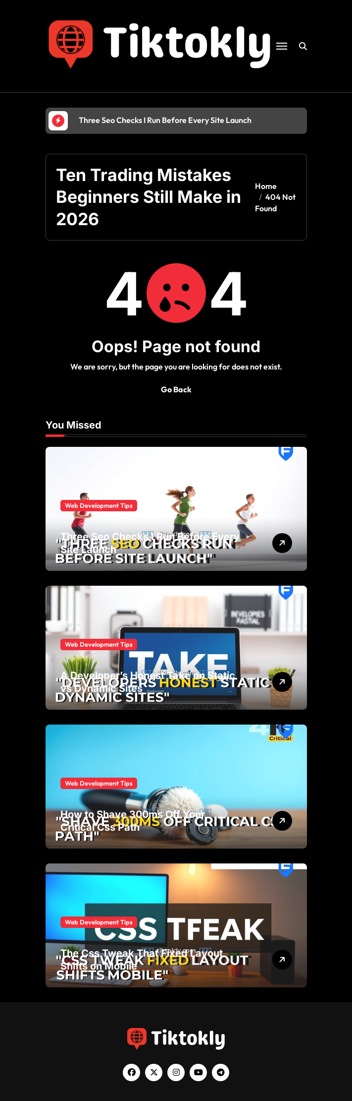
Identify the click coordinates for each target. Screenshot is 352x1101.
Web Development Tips (99, 505)
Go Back (176, 389)
